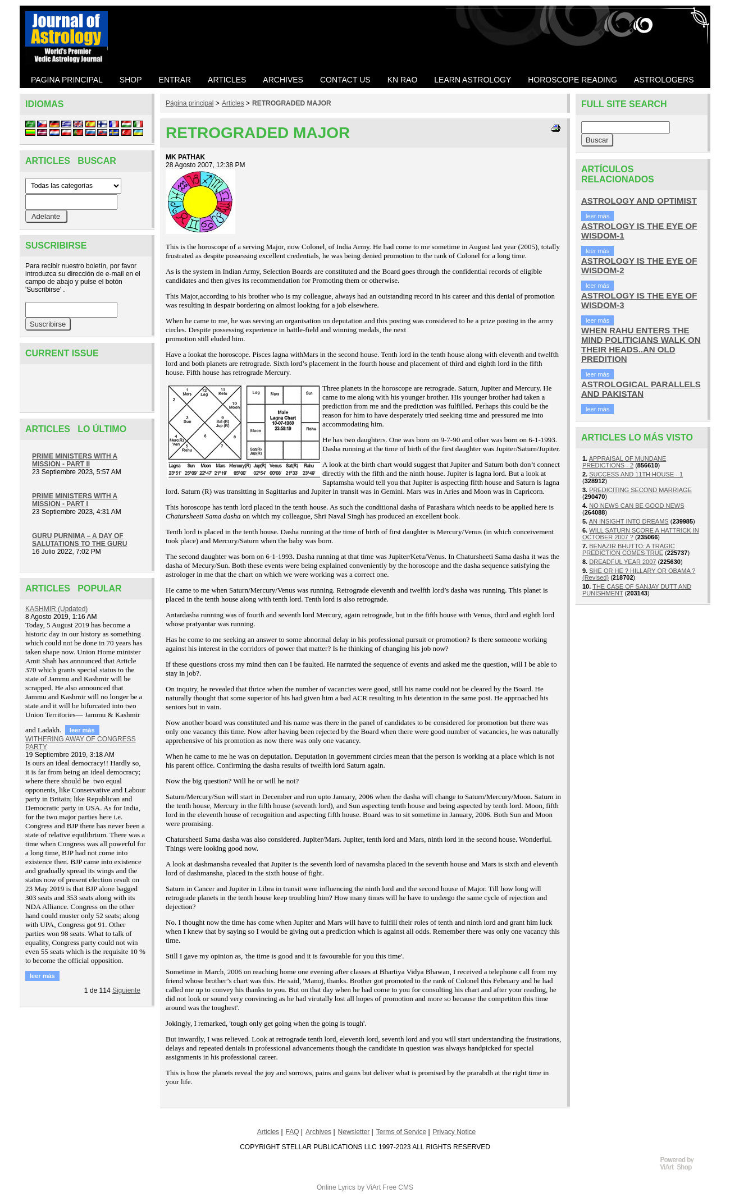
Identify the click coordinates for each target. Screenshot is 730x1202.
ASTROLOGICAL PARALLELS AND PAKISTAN (641, 388)
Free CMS (397, 1187)
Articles (233, 103)
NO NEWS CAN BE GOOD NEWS (636, 505)
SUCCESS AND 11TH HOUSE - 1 (636, 474)
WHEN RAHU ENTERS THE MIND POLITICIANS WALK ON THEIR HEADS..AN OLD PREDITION (641, 344)
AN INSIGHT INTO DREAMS (629, 521)
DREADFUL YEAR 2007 (622, 561)
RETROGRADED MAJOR (291, 103)
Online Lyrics (336, 1187)
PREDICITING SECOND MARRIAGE (640, 490)
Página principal (189, 103)
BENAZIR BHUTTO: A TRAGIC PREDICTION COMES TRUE (628, 549)
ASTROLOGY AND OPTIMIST (639, 200)
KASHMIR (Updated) (56, 609)
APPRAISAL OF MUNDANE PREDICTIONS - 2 (624, 462)
